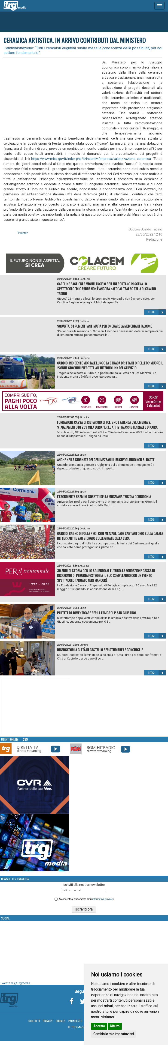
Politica (84, 321)
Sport (82, 454)
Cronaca (84, 358)
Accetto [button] (99, 1026)
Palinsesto (75, 1020)
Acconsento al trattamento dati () (86, 899)
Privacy (48, 1020)
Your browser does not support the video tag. (35, 707)
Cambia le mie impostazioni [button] (113, 1034)
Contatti (34, 1020)
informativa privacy (102, 899)
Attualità (84, 417)
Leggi (157, 312)
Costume (85, 279)
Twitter (22, 233)
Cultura (83, 644)
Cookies (60, 1020)
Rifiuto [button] (114, 1026)
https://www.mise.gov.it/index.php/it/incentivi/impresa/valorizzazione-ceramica (91, 159)
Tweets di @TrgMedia (15, 983)
